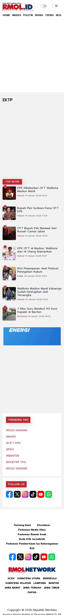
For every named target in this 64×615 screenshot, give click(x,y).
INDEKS (16, 15)
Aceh (11, 578)
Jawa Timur (51, 588)
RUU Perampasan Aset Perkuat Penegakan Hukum (38, 270)
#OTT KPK (13, 443)
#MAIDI (11, 437)
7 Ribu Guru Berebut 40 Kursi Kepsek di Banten (37, 310)
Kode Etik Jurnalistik (32, 539)
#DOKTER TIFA (16, 462)
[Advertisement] (32, 58)
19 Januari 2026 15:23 (36, 195)
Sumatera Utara (28, 578)
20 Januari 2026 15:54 (35, 276)
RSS (32, 548)
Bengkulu (50, 578)
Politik (20, 276)
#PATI (10, 449)
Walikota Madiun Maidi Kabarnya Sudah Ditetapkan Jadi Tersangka (39, 292)
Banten (54, 583)
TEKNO (49, 15)
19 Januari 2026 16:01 (36, 255)
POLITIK (28, 15)
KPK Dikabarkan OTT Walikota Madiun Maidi (37, 189)
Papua (32, 592)
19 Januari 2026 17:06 (36, 215)
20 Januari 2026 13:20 (36, 299)
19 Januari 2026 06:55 (39, 316)
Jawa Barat (12, 588)
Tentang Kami (22, 525)
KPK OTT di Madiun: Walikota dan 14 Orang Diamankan (37, 250)
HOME (6, 15)
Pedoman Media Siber (32, 530)
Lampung (39, 583)
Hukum (20, 195)
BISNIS (39, 15)
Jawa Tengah (32, 588)
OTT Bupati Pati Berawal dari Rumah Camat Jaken (37, 230)
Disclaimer (43, 525)
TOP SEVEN (12, 182)
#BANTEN (12, 456)
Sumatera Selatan (18, 583)
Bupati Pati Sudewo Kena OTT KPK (38, 210)
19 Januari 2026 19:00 (36, 235)
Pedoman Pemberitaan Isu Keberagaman (32, 544)
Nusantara (22, 316)
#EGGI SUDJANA (16, 430)
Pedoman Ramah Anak (32, 534)
